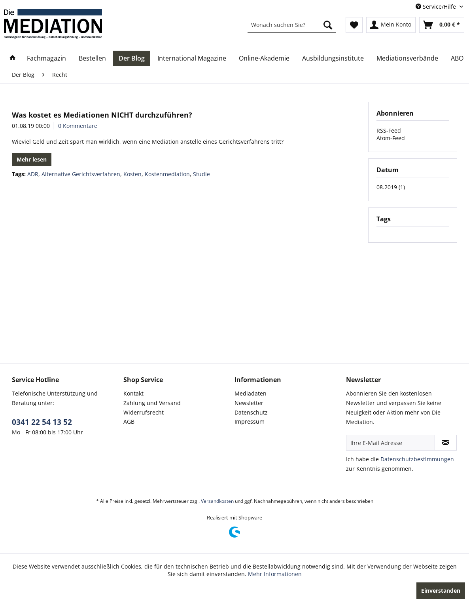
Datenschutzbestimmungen (417, 459)
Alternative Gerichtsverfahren (81, 174)
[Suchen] (328, 25)
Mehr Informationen (275, 574)
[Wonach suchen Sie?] (292, 25)
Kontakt (133, 393)
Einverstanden (440, 590)
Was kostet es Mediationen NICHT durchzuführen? (102, 115)
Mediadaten (250, 393)
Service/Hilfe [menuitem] (437, 6)
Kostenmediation (167, 174)
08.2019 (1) (390, 187)
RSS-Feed (388, 130)
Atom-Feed (390, 138)
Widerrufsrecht (143, 412)
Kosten (132, 174)
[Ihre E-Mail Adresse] (390, 443)
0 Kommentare (77, 125)
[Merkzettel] (354, 25)
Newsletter (248, 403)
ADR (32, 174)
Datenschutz (251, 412)
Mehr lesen (32, 159)
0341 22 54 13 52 (42, 422)
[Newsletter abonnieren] (446, 443)
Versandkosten (217, 501)
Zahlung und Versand (152, 403)
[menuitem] (292, 25)
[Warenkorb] (441, 25)
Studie (201, 174)
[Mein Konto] (391, 25)
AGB (128, 421)
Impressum (249, 421)
